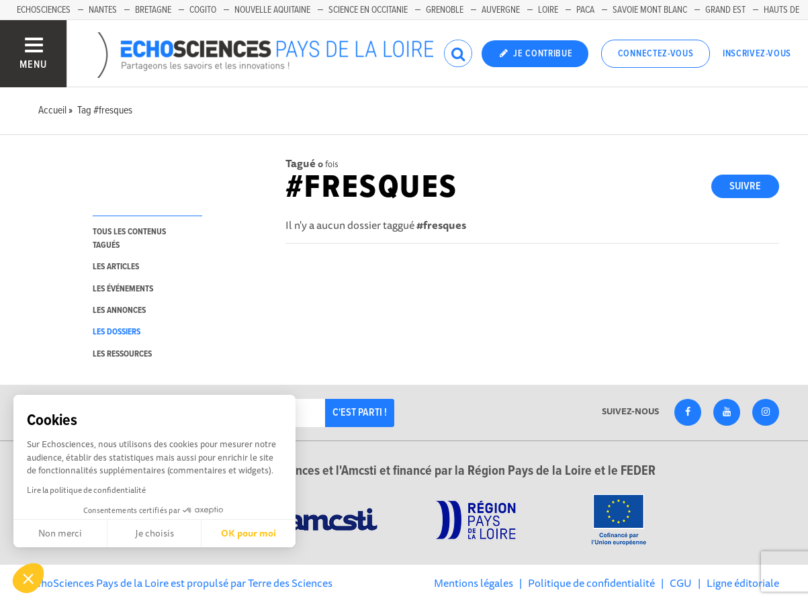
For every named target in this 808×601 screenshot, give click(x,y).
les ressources (122, 354)
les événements (123, 289)
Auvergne (501, 10)
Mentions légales (473, 583)
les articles (116, 267)
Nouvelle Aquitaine (272, 10)
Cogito (202, 10)
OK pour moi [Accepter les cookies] (248, 533)
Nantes (103, 10)
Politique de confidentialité (591, 583)
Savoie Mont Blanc (650, 10)
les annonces (119, 310)
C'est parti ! (359, 413)
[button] (28, 578)
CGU (681, 583)
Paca (585, 10)
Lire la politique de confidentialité (86, 489)
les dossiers (116, 332)
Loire (548, 10)
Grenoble (444, 10)
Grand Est (725, 10)
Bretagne (153, 10)
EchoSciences (44, 10)
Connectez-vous (656, 54)
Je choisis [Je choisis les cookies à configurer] (154, 533)
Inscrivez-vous (757, 54)
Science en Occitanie (368, 10)
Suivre (745, 186)
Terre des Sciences (290, 583)
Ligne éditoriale (743, 583)
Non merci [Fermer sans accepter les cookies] (60, 533)
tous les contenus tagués (129, 238)
